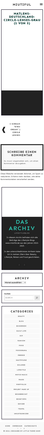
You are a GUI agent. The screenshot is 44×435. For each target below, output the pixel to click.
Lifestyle (21, 370)
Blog (21, 321)
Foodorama (21, 350)
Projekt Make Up (21, 389)
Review (21, 404)
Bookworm (21, 326)
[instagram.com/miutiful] (19, 265)
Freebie (21, 355)
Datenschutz (31, 426)
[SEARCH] (36, 298)
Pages (21, 379)
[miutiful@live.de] (25, 265)
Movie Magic (21, 375)
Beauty (21, 316)
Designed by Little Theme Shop (26, 431)
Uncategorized (21, 413)
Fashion (21, 341)
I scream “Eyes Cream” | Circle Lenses (15, 129)
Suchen (7, 294)
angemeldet (18, 161)
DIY (21, 336)
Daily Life (21, 331)
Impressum (17, 426)
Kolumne (21, 365)
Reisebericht (21, 394)
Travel (21, 409)
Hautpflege (21, 360)
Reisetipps (21, 399)
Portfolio (21, 384)
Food (21, 345)
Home (7, 426)
